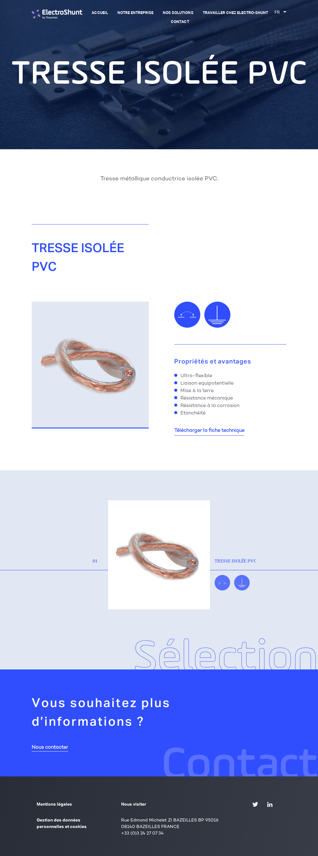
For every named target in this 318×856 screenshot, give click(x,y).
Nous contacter (50, 748)
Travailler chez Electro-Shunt (235, 13)
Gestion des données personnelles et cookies (62, 823)
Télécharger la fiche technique (209, 431)
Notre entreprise (135, 13)
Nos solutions (178, 13)
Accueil (100, 13)
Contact (180, 22)
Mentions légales (54, 804)
